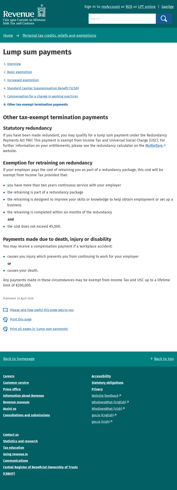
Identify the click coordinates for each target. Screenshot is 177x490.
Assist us (9, 409)
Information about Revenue (23, 396)
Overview (14, 64)
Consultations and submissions (26, 415)
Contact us (11, 435)
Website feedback (105, 396)
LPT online (147, 6)
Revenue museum (16, 402)
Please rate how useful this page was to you (42, 310)
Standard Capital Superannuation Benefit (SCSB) (43, 88)
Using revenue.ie (15, 454)
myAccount (110, 6)
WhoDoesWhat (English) (109, 402)
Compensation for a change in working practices (42, 96)
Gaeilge (168, 6)
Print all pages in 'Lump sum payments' (39, 329)
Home (8, 35)
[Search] (122, 19)
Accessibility (101, 376)
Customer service (16, 383)
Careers (8, 376)
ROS (129, 6)
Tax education (13, 448)
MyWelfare (154, 145)
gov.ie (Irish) (101, 422)
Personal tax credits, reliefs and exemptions (59, 35)
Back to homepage (19, 359)
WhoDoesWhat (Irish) (107, 409)
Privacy (97, 389)
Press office (12, 389)
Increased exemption (23, 80)
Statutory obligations (107, 383)
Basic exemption (19, 72)
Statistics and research (20, 441)
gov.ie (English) (103, 415)
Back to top (164, 359)
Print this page (21, 319)
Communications (15, 461)
